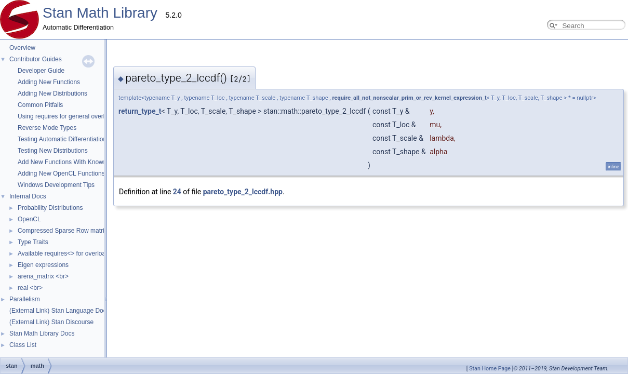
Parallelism (24, 299)
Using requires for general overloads (68, 116)
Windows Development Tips (56, 185)
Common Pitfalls (40, 105)
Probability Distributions (50, 207)
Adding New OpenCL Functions (61, 173)
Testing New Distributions (53, 150)
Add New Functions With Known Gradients (77, 162)
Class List (22, 345)
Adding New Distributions (52, 93)
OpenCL (29, 219)
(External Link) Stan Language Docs (59, 310)
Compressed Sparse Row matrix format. (73, 230)
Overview (22, 47)
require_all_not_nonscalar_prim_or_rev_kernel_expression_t (305, 98)
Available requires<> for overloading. (68, 253)
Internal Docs (27, 196)
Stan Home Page (490, 368)
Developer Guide (41, 70)
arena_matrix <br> (43, 276)
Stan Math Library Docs (41, 333)
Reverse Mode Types (47, 127)
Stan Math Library (100, 13)
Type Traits (33, 242)
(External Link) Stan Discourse (51, 322)
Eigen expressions (43, 265)
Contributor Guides (35, 59)
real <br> (30, 287)
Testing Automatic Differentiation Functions (77, 139)
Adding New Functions (49, 82)
